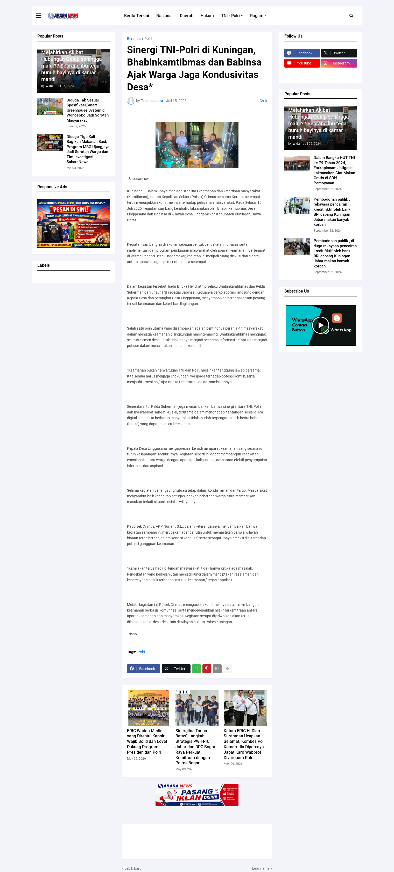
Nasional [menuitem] (164, 15)
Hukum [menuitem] (207, 15)
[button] (351, 16)
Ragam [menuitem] (256, 15)
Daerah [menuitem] (186, 15)
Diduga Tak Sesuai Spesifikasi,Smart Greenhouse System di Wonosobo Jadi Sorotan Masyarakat (88, 110)
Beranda (134, 38)
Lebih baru (133, 868)
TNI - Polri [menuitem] (230, 15)
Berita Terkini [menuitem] (136, 15)
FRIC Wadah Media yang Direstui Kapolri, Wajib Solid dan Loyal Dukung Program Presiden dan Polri (147, 741)
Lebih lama (261, 868)
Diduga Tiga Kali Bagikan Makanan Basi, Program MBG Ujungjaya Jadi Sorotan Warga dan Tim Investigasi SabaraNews (88, 149)
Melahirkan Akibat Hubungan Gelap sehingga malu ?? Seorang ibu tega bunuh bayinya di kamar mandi (71, 65)
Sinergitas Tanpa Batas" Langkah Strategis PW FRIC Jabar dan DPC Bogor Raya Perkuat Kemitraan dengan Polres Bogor (195, 747)
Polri (148, 38)
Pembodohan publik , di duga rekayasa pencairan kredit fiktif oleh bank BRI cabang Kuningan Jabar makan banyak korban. (335, 253)
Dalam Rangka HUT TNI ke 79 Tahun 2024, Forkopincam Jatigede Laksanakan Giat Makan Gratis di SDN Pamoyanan (334, 170)
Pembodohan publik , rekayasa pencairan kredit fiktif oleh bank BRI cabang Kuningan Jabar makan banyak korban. (332, 212)
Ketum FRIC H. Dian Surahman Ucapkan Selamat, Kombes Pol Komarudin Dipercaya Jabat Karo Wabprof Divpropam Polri (244, 744)
